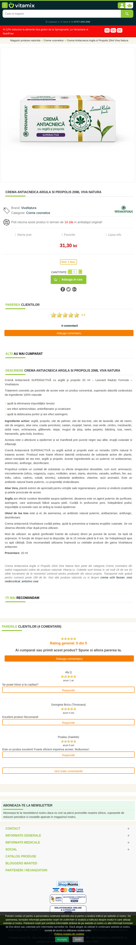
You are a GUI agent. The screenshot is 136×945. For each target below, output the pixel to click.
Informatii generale (23, 835)
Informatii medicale (22, 842)
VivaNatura (28, 208)
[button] (121, 5)
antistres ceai (30, 581)
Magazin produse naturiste (25, 40)
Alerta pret (24, 234)
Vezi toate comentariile (68, 771)
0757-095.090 (82, 21)
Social (11, 849)
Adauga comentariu (69, 333)
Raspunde (68, 690)
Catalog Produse (20, 856)
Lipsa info (114, 234)
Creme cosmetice (54, 40)
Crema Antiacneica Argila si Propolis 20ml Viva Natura (97, 40)
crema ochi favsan (112, 577)
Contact (12, 828)
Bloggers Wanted (21, 863)
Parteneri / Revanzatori (26, 870)
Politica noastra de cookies (69, 933)
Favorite (69, 234)
